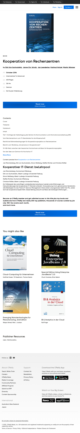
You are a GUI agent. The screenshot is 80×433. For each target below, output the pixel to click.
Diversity (5, 391)
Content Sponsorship (9, 394)
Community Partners (9, 383)
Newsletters (28, 374)
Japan (4, 407)
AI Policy (26, 380)
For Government (20, 2)
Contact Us (27, 371)
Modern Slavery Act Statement (46, 428)
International (7, 400)
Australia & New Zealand (10, 404)
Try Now (68, 7)
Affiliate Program (8, 386)
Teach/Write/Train (8, 371)
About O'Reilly (7, 367)
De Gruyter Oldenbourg (14, 91)
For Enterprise (7, 2)
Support (27, 367)
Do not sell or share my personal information (15, 421)
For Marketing (57, 2)
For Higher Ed (33, 2)
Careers (4, 374)
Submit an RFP (7, 389)
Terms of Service (7, 428)
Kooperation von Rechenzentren (29, 159)
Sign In (60, 7)
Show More (7, 155)
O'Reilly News (6, 377)
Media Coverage (7, 380)
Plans (54, 7)
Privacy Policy (28, 377)
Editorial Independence (29, 428)
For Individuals (45, 2)
